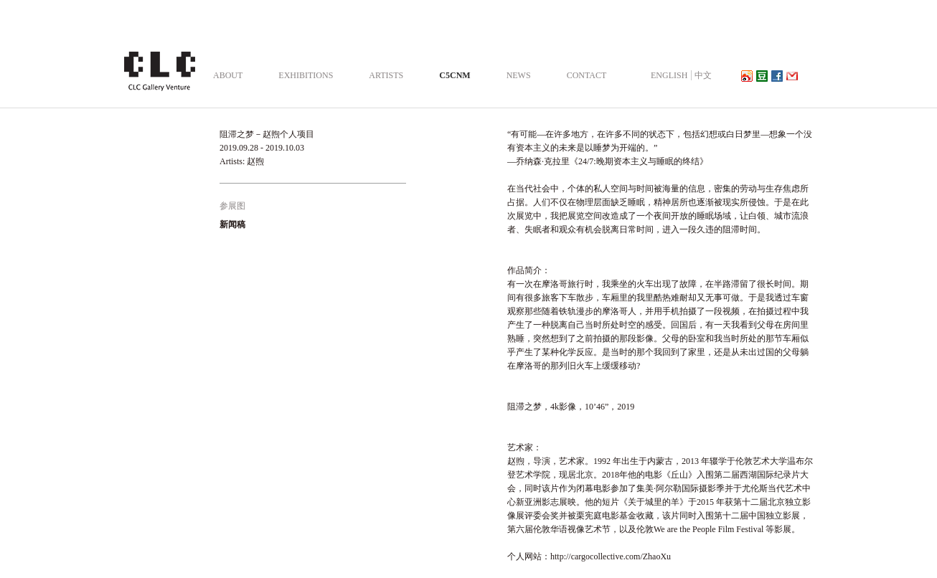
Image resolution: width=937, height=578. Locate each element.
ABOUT (228, 75)
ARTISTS (386, 75)
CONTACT (587, 75)
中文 (703, 75)
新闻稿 (232, 224)
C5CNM (454, 75)
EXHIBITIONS (305, 75)
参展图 (232, 206)
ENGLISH (669, 75)
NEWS (519, 75)
